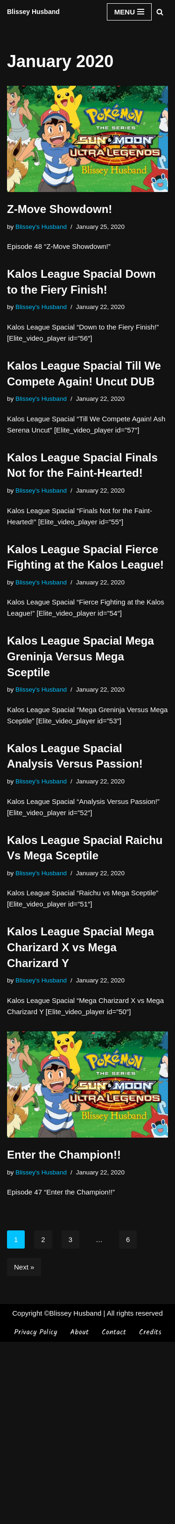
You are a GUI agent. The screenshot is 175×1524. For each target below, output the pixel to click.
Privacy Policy (35, 1514)
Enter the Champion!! (64, 1154)
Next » (24, 1267)
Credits (150, 1514)
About (79, 1514)
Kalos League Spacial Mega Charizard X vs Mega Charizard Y (80, 947)
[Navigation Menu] (129, 12)
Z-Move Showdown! (59, 209)
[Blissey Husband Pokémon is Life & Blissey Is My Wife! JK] (33, 12)
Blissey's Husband (41, 226)
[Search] (159, 11)
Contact (114, 1514)
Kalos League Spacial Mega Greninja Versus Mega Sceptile (80, 656)
